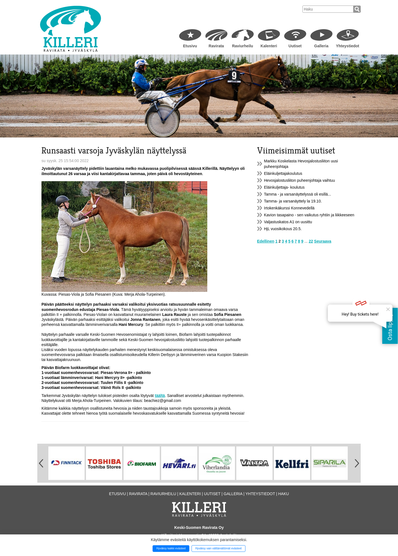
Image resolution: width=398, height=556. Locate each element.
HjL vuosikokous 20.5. (283, 229)
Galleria (321, 46)
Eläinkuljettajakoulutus (283, 173)
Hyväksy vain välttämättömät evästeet (218, 548)
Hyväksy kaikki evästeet (171, 548)
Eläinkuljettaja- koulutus (284, 187)
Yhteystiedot (347, 46)
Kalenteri (269, 46)
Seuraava (322, 241)
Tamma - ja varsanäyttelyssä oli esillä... (297, 194)
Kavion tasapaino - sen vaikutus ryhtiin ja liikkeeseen (309, 215)
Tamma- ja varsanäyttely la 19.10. (293, 201)
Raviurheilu (242, 46)
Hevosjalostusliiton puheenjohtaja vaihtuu (299, 180)
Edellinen (265, 241)
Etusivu (190, 46)
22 (311, 241)
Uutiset (295, 46)
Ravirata (216, 46)
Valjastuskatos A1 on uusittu (288, 222)
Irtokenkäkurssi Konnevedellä (289, 208)
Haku (283, 494)
